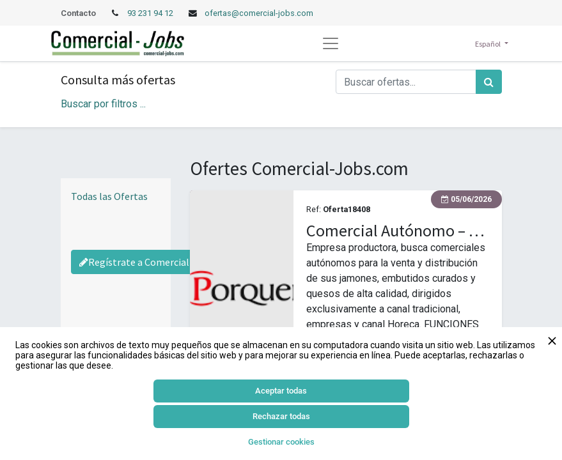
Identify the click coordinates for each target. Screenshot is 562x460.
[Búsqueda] (489, 82)
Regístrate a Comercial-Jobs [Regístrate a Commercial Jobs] (146, 262)
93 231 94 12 (151, 13)
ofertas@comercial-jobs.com (259, 13)
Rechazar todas (281, 416)
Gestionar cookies (281, 442)
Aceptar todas (281, 390)
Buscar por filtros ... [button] (103, 104)
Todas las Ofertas (109, 196)
